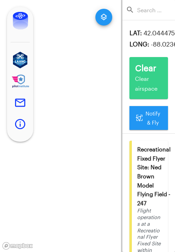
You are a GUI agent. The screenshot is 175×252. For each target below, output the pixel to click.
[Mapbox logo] (17, 246)
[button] (20, 60)
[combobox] (150, 10)
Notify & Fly (148, 118)
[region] (60, 126)
